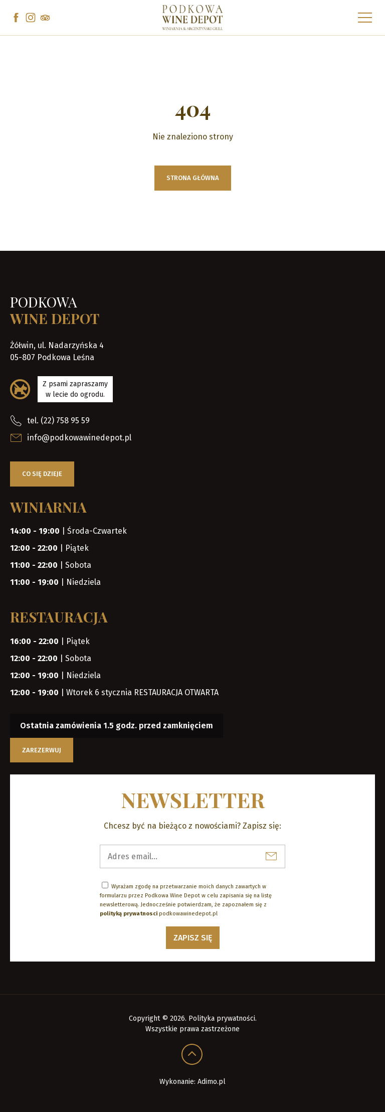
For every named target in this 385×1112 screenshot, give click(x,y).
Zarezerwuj (41, 750)
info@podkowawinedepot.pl (70, 438)
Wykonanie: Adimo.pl (192, 1081)
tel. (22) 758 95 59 (50, 421)
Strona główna (192, 178)
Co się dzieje (42, 474)
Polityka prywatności (221, 1018)
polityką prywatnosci (128, 913)
